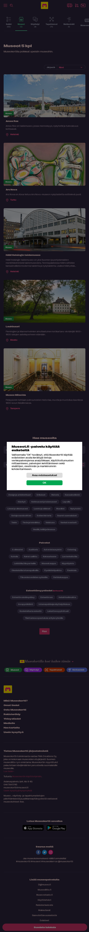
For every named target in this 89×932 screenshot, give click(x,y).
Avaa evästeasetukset (44, 475)
